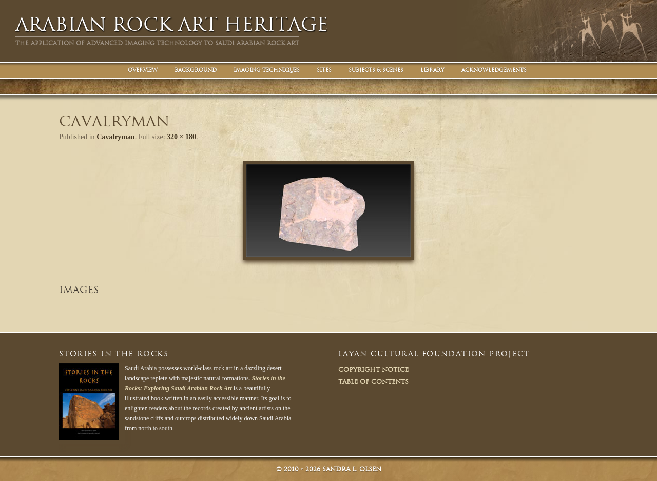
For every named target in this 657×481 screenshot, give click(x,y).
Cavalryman (115, 137)
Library (432, 70)
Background (196, 70)
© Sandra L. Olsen (328, 469)
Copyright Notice (373, 369)
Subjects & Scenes (376, 70)
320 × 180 (181, 137)
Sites (324, 70)
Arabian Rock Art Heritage (171, 24)
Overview (143, 70)
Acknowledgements (494, 70)
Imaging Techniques (267, 70)
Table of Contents (373, 382)
